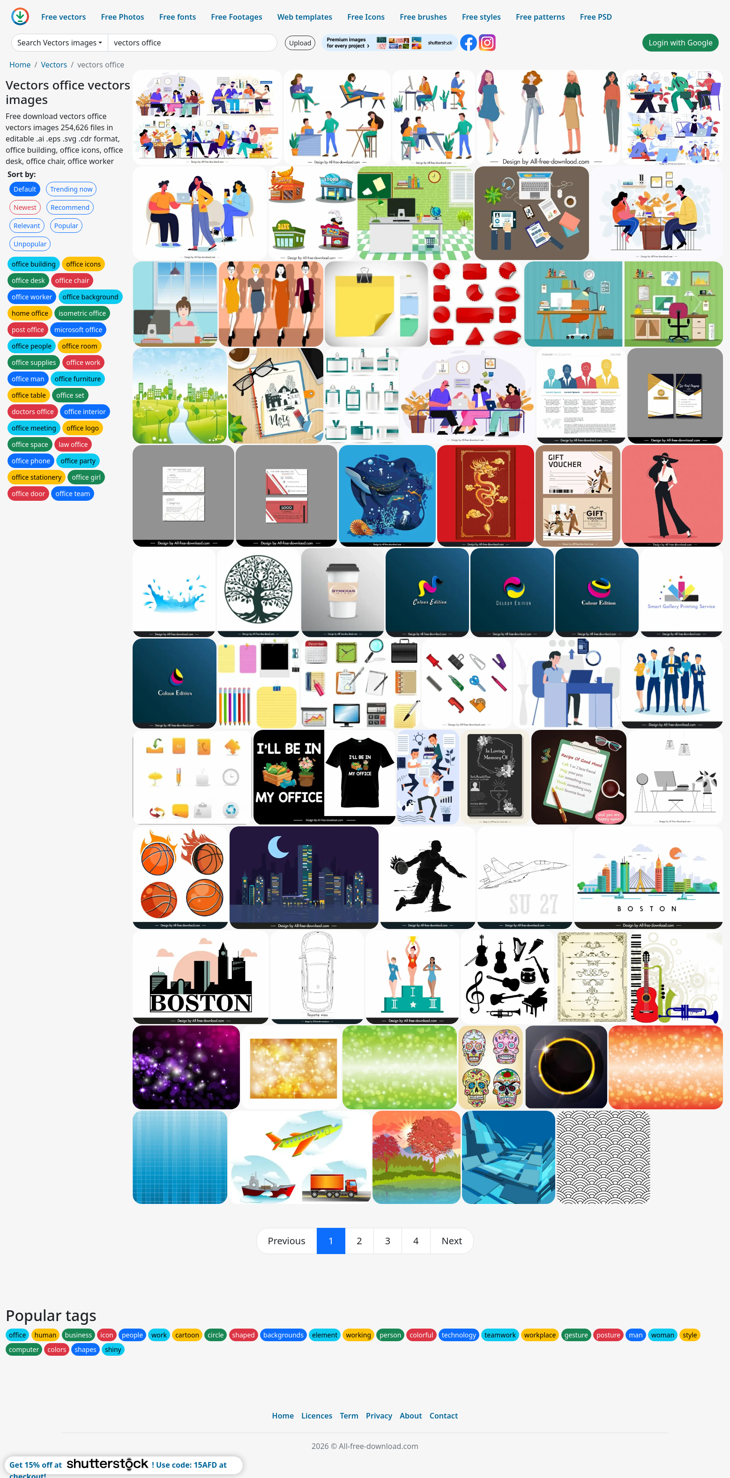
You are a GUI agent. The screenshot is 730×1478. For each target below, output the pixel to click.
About (411, 1416)
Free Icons (366, 17)
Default (25, 189)
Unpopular (30, 243)
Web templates (304, 17)
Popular (66, 225)
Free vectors (63, 17)
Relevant (27, 225)
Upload (300, 42)
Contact (444, 1416)
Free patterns (540, 17)
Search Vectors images (57, 42)
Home (20, 64)
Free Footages (236, 17)
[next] (452, 1241)
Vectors (54, 64)
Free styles (481, 17)
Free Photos (122, 17)
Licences (316, 1416)
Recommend (70, 207)
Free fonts (177, 17)
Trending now (71, 189)
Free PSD (596, 17)
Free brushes (423, 17)
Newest (25, 207)
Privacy (379, 1416)
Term (349, 1416)
